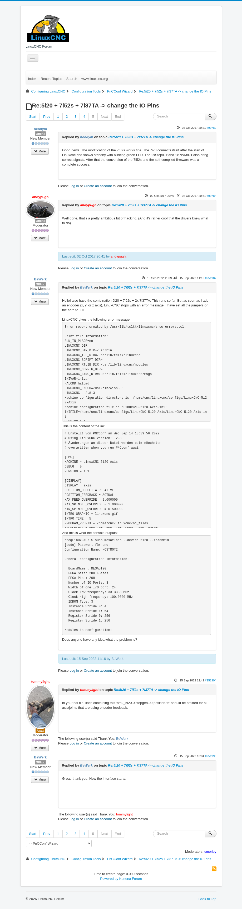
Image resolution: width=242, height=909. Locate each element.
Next (104, 117)
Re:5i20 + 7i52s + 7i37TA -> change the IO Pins (146, 137)
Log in (74, 186)
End (118, 117)
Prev (46, 117)
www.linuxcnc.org (94, 79)
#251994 (210, 680)
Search (71, 79)
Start (32, 117)
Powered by (109, 879)
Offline (40, 133)
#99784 (211, 195)
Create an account (98, 186)
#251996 (210, 756)
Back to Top (207, 899)
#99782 (211, 127)
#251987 (210, 278)
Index (32, 79)
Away (40, 730)
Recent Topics (51, 79)
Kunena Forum (130, 879)
